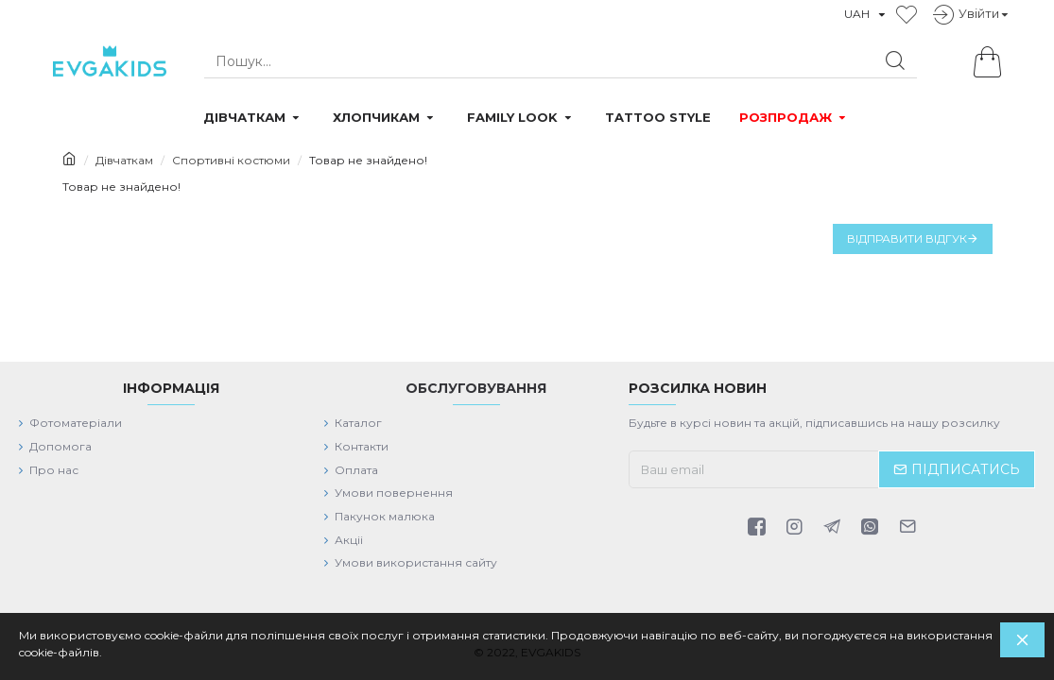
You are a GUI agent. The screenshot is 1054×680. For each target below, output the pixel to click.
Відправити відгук (907, 238)
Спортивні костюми (231, 160)
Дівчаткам (124, 160)
